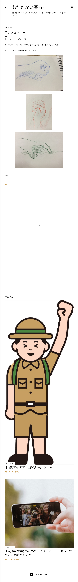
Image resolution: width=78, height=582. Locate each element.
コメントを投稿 (14, 472)
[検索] (72, 6)
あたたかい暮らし (29, 7)
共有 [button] (6, 185)
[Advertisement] (39, 273)
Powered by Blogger (39, 574)
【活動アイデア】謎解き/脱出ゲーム (29, 467)
